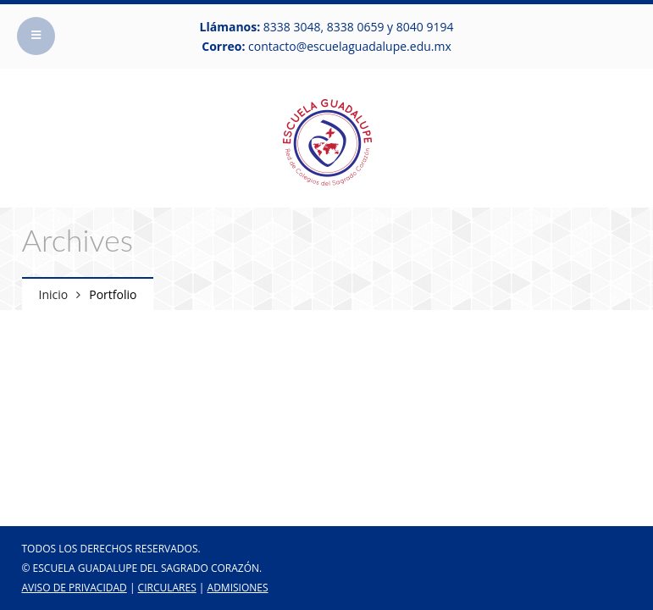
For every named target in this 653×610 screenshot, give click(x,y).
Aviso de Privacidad (74, 587)
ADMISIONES (238, 587)
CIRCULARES (167, 587)
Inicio (54, 294)
